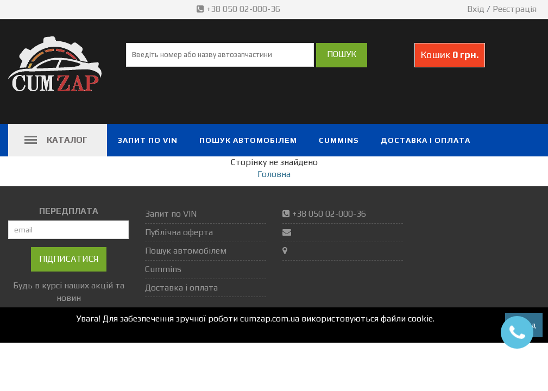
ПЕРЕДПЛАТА (68, 211)
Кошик (449, 54)
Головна (274, 174)
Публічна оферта (179, 232)
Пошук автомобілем (248, 140)
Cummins (339, 140)
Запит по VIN (148, 140)
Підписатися (68, 259)
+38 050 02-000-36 (239, 9)
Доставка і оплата (425, 140)
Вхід (475, 9)
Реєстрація (515, 9)
